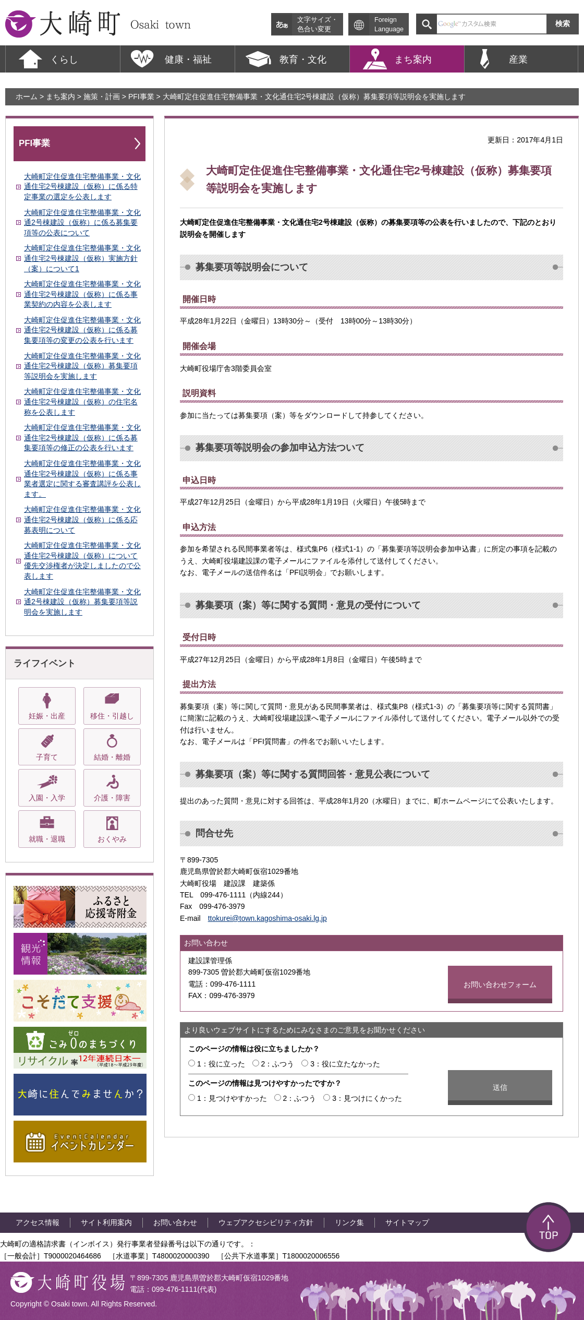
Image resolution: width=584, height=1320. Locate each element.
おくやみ (112, 839)
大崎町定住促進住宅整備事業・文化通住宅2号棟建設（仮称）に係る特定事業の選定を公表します (82, 186)
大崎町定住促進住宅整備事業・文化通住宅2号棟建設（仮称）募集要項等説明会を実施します (82, 366)
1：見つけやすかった (232, 1098)
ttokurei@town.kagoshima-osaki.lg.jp (267, 918)
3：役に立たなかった (345, 1064)
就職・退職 (47, 839)
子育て (47, 757)
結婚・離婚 (112, 757)
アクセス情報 (37, 1222)
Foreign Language (389, 24)
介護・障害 (112, 798)
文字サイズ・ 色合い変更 (317, 24)
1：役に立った (221, 1064)
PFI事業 (141, 96)
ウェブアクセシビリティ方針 (265, 1222)
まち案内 (60, 96)
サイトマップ (407, 1222)
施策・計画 (101, 96)
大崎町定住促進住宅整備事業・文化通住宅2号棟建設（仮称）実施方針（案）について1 (82, 258)
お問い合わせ (175, 1222)
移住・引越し (112, 716)
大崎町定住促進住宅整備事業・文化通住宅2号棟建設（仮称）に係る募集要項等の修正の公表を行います (82, 437)
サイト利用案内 (106, 1222)
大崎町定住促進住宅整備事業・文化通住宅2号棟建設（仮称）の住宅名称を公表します (82, 401)
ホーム (27, 96)
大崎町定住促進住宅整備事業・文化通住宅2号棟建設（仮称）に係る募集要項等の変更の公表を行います (82, 330)
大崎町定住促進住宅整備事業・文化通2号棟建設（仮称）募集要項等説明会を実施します (82, 601)
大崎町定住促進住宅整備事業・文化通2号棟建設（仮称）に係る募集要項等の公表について (82, 222)
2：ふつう (278, 1064)
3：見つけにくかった (367, 1098)
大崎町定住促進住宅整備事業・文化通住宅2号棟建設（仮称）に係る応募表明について (82, 519)
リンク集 (349, 1222)
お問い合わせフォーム (500, 984)
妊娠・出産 (47, 716)
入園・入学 (47, 798)
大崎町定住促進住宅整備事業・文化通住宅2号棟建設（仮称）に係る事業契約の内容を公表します (82, 294)
